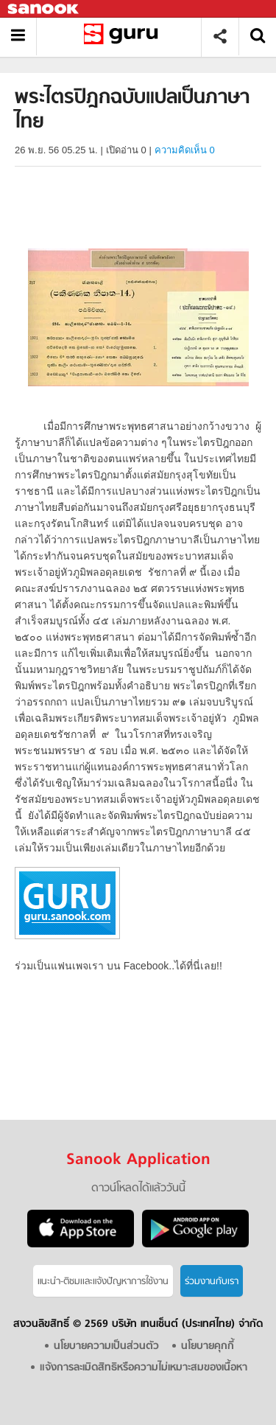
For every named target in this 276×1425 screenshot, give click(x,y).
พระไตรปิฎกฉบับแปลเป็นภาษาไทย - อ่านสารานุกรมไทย (124, 36)
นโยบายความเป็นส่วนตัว (106, 1346)
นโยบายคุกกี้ (207, 1346)
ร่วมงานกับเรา (211, 1281)
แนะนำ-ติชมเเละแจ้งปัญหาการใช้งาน (103, 1281)
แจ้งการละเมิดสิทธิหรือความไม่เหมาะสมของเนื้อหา (143, 1367)
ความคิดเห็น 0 (185, 150)
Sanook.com (44, 9)
